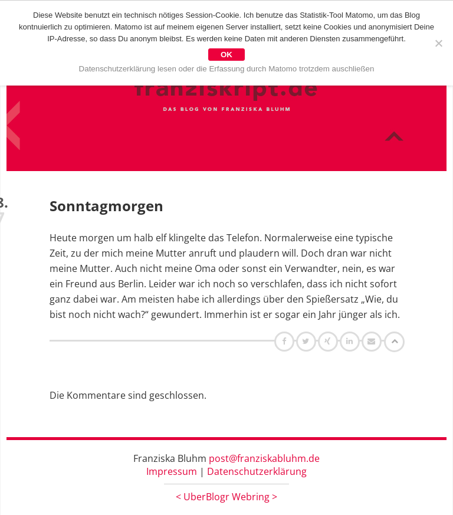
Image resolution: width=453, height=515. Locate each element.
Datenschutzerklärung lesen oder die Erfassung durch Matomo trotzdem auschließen (227, 68)
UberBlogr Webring (226, 496)
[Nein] (438, 43)
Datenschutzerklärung (257, 471)
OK (226, 54)
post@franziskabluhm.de (264, 458)
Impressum (171, 471)
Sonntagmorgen (106, 205)
